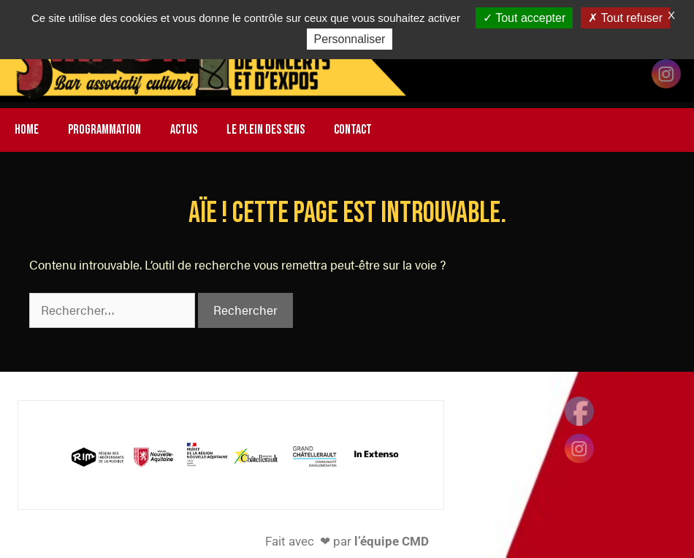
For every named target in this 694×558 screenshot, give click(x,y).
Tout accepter (524, 18)
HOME (27, 129)
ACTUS (183, 129)
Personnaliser (350, 39)
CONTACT (353, 129)
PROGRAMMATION (104, 129)
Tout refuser (625, 18)
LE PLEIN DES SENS (265, 129)
